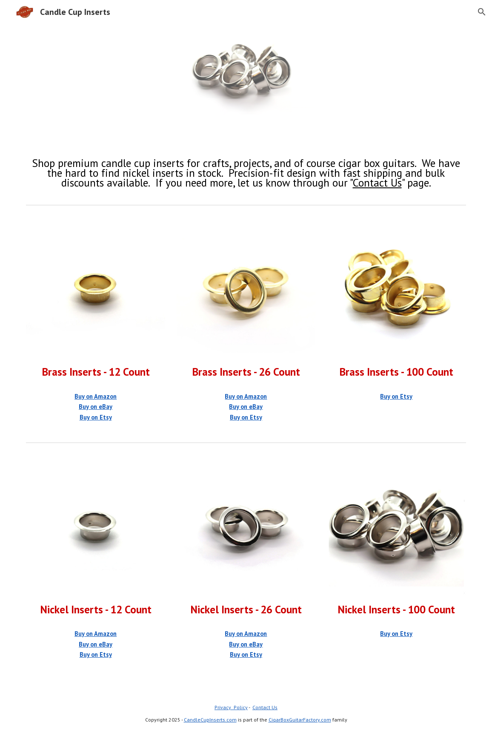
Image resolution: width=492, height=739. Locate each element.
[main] (246, 173)
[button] (482, 12)
